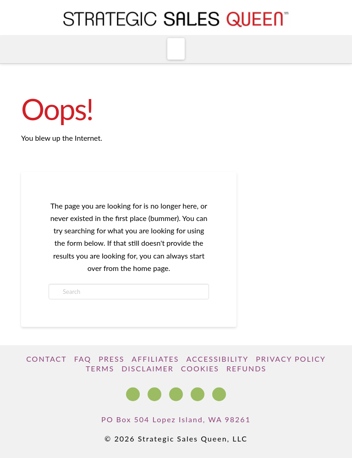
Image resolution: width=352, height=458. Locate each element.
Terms (100, 368)
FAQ (82, 358)
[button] (176, 49)
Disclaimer (147, 368)
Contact (46, 358)
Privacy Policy (291, 358)
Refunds (246, 368)
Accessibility (218, 358)
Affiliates (155, 358)
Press (111, 358)
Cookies (200, 368)
